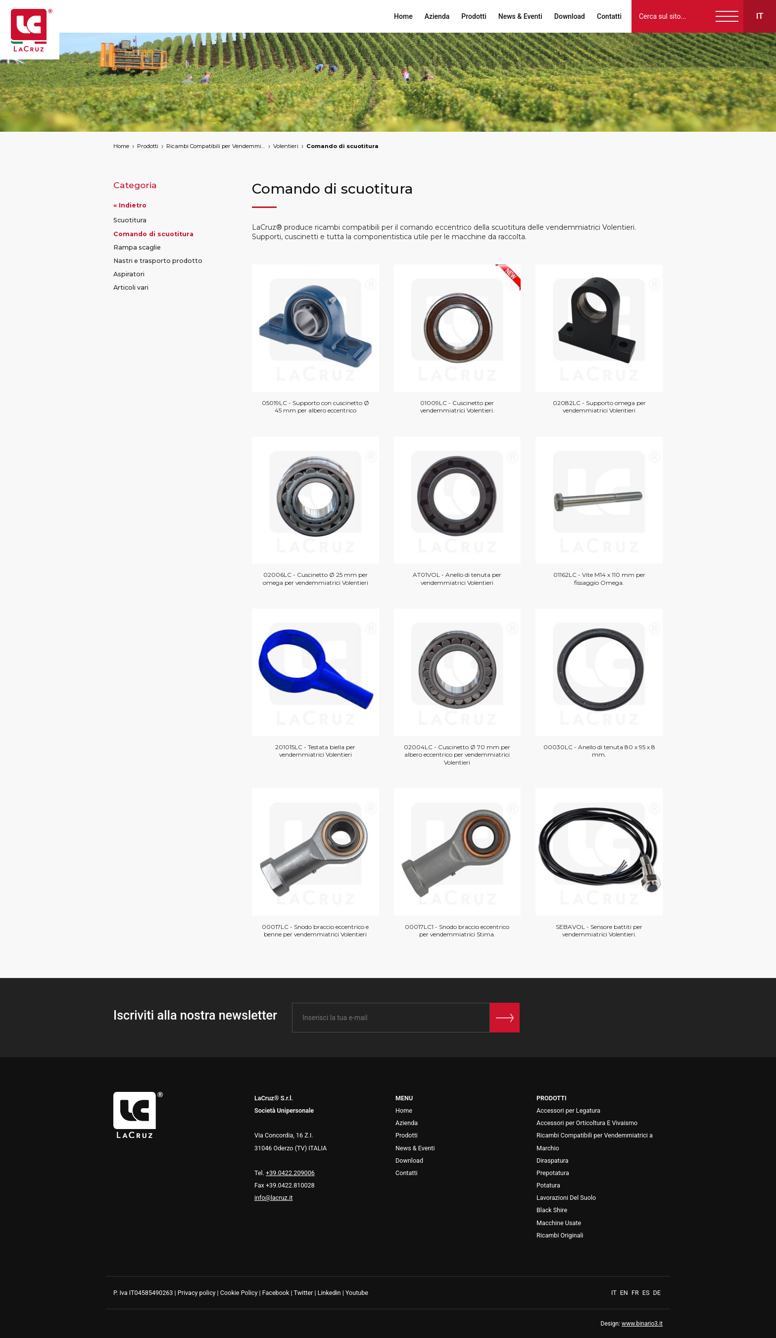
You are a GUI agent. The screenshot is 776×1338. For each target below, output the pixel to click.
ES (646, 1292)
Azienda (437, 16)
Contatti (609, 16)
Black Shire (551, 1210)
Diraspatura (552, 1160)
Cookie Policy (239, 1292)
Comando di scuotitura (342, 146)
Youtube (356, 1292)
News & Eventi (520, 16)
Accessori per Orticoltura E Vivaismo (586, 1123)
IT (614, 1292)
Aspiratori (129, 274)
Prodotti (473, 16)
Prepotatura (552, 1173)
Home (403, 16)
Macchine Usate (558, 1223)
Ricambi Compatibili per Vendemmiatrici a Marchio (215, 146)
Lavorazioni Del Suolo (566, 1197)
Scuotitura (129, 220)
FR (635, 1292)
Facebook (276, 1292)
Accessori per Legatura (568, 1110)
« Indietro (129, 205)
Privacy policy (197, 1292)
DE (657, 1292)
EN (625, 1292)
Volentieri (285, 146)
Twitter (303, 1292)
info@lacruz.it (273, 1197)
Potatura (548, 1185)
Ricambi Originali (559, 1235)
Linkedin (329, 1292)
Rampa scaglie (137, 247)
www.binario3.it (642, 1323)
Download (569, 16)
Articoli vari (130, 287)
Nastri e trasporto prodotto (157, 260)
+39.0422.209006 (290, 1173)
